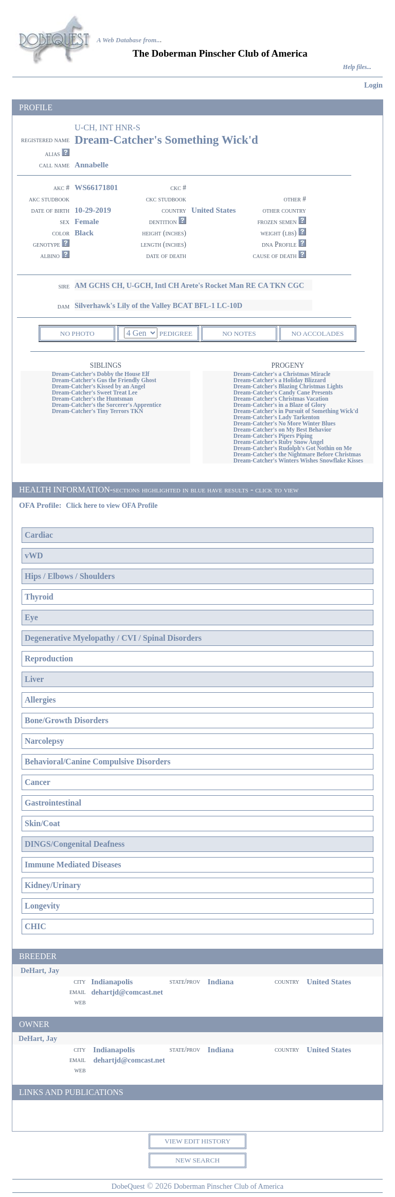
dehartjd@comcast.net (127, 992)
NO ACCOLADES (318, 333)
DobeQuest (128, 1186)
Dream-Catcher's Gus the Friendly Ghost (104, 380)
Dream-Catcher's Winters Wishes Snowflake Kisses (298, 460)
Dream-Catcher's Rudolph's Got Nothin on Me (293, 448)
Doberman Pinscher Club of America (228, 1186)
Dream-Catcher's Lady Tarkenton (276, 417)
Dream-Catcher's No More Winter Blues (285, 423)
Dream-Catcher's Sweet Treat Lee (94, 392)
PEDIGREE (175, 333)
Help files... (357, 67)
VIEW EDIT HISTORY (197, 1141)
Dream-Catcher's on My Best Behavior (283, 429)
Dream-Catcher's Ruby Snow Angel (279, 442)
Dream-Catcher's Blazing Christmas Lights (288, 386)
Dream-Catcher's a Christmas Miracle (282, 374)
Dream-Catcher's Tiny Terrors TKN (97, 411)
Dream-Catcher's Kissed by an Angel (98, 386)
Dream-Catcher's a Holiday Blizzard (280, 380)
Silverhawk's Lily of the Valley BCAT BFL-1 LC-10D (158, 305)
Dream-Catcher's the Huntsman (92, 399)
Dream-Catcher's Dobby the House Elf (101, 374)
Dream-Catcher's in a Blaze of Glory (280, 405)
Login (373, 85)
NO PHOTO (77, 333)
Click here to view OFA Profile (111, 505)
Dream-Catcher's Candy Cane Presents (283, 392)
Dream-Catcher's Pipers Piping (273, 436)
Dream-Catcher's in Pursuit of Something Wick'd (296, 411)
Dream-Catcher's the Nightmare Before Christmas (297, 454)
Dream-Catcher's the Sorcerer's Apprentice (106, 405)
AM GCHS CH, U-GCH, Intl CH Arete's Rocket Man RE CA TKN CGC (189, 285)
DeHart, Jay (40, 970)
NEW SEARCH (197, 1160)
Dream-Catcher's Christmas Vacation (281, 399)
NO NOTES (239, 333)
